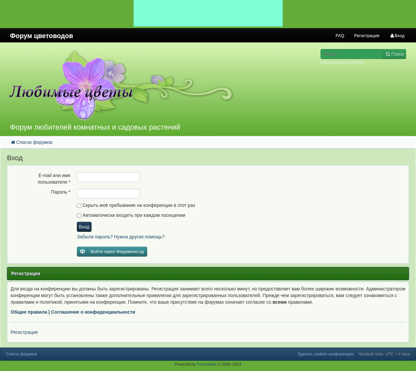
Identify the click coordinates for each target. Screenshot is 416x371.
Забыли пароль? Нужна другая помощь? (120, 236)
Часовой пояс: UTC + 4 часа (384, 354)
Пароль (60, 192)
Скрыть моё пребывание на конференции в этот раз (136, 205)
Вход (84, 226)
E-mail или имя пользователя (54, 179)
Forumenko (206, 364)
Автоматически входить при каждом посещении (131, 215)
